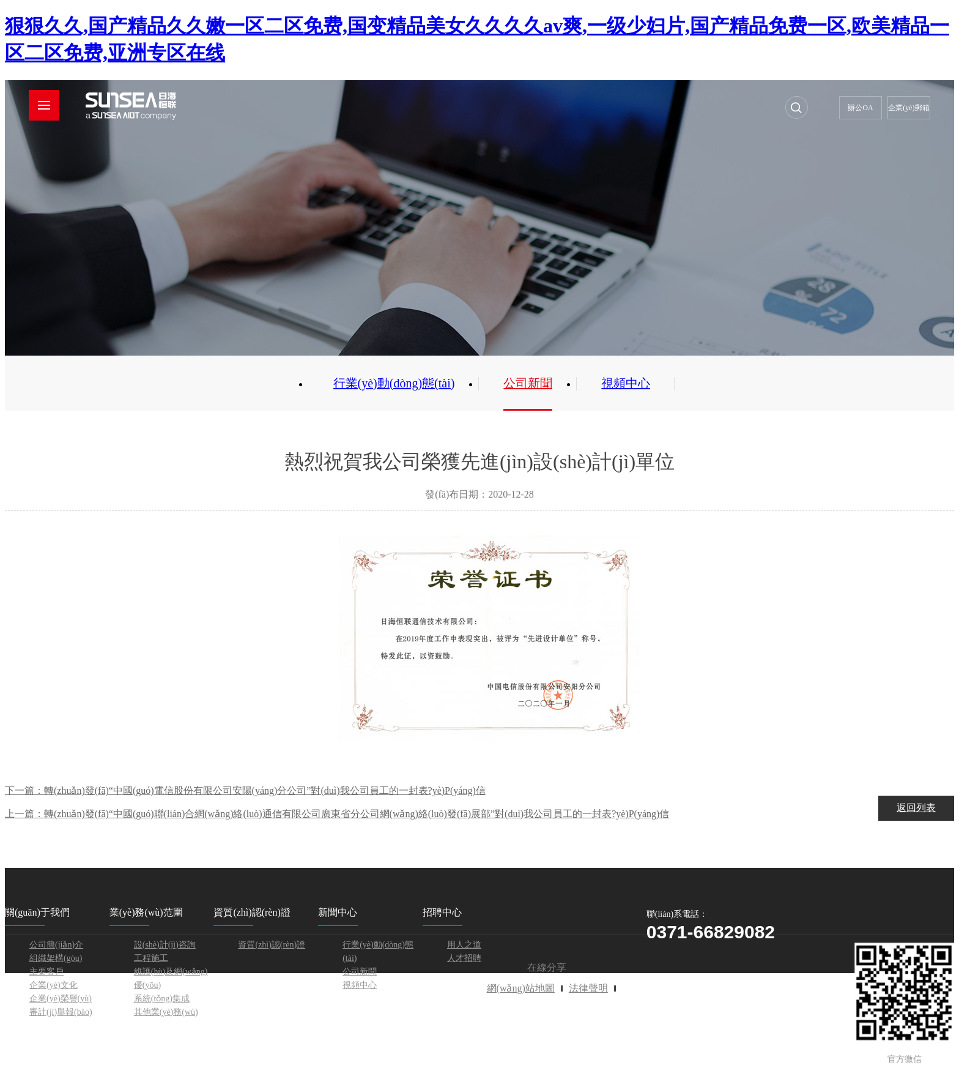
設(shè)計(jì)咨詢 (165, 944)
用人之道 (464, 944)
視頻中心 (625, 383)
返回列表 (916, 807)
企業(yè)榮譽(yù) (60, 998)
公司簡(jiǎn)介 (56, 944)
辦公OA (860, 107)
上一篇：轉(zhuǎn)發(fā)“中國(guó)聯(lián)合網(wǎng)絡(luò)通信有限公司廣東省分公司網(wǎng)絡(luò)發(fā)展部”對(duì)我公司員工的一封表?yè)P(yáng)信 (337, 814)
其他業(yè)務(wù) (166, 1012)
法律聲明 (588, 988)
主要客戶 (46, 971)
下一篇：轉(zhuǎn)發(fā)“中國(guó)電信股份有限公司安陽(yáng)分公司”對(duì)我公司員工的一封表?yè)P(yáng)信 (245, 790)
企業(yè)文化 (53, 985)
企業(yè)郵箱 (908, 107)
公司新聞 (527, 383)
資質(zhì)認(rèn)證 (271, 944)
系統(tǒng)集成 (162, 998)
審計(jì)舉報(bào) (60, 1012)
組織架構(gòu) (55, 958)
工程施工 (151, 958)
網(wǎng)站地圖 (521, 988)
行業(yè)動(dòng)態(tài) (394, 383)
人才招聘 (464, 958)
